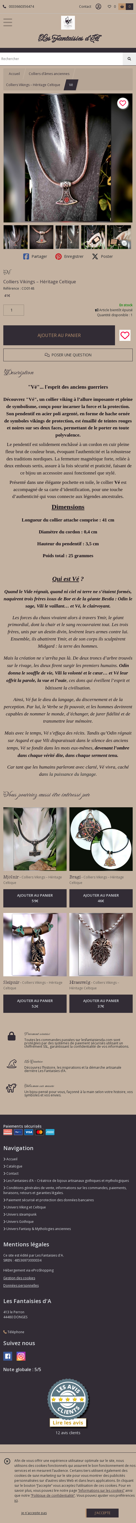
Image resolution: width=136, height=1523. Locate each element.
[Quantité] (13, 310)
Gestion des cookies (19, 1278)
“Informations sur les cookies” (101, 1490)
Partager (35, 256)
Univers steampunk (19, 1214)
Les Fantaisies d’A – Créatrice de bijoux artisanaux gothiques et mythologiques (66, 1180)
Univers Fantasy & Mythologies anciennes (37, 1228)
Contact (85, 6)
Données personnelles (21, 1285)
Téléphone (13, 1332)
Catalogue (12, 1166)
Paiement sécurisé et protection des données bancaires (48, 1200)
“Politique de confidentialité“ (53, 1495)
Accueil (14, 73)
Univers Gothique (18, 1221)
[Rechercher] (129, 59)
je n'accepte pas (34, 1513)
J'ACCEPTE (102, 1513)
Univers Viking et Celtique (24, 1207)
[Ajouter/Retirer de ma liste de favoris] (124, 335)
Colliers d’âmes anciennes (49, 73)
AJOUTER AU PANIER (59, 335)
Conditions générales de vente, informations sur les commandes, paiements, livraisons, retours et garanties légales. (65, 1190)
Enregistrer (69, 256)
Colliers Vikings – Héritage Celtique (33, 84)
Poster (102, 256)
